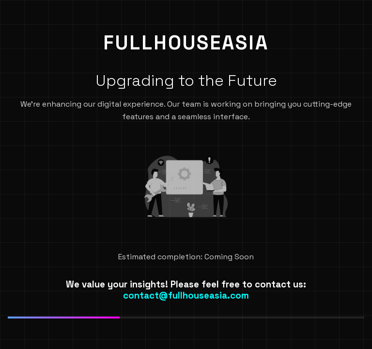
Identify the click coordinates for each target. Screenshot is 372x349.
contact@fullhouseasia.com (186, 295)
